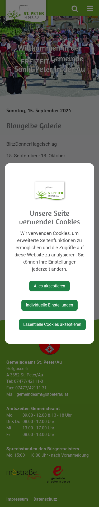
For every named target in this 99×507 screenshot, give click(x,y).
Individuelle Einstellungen (49, 305)
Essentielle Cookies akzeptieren (52, 324)
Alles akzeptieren (49, 285)
